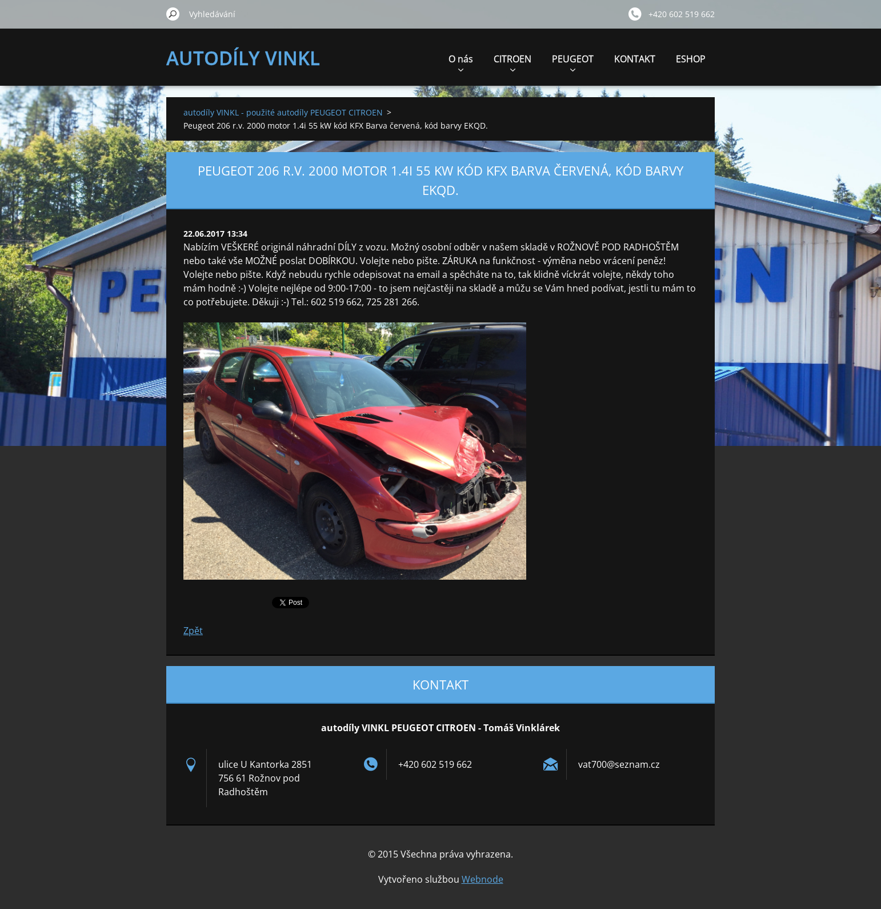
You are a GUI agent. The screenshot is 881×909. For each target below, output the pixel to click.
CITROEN (512, 62)
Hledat (173, 13)
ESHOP (691, 59)
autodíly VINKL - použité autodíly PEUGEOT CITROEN (283, 112)
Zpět (193, 630)
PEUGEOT (572, 62)
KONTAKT (634, 59)
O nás (461, 62)
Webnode (482, 879)
